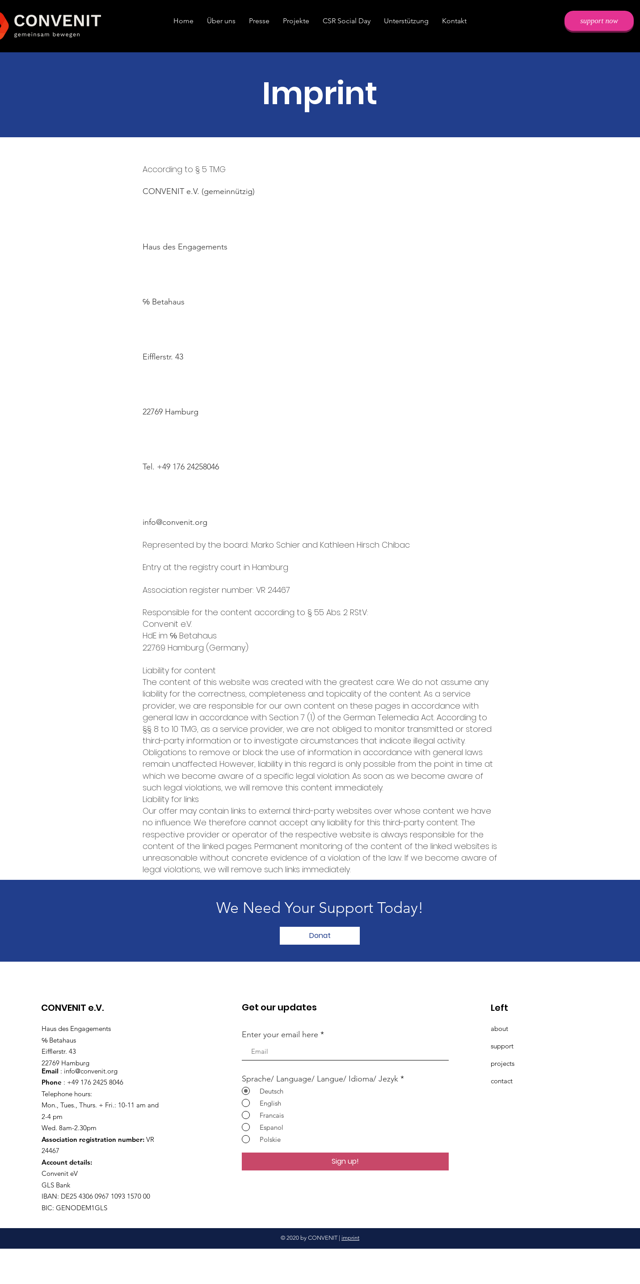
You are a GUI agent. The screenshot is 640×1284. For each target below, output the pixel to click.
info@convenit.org (175, 522)
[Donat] (320, 936)
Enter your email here (280, 1035)
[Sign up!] (345, 1161)
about (499, 1028)
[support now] (599, 21)
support (502, 1046)
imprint (350, 1237)
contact (502, 1081)
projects (502, 1063)
